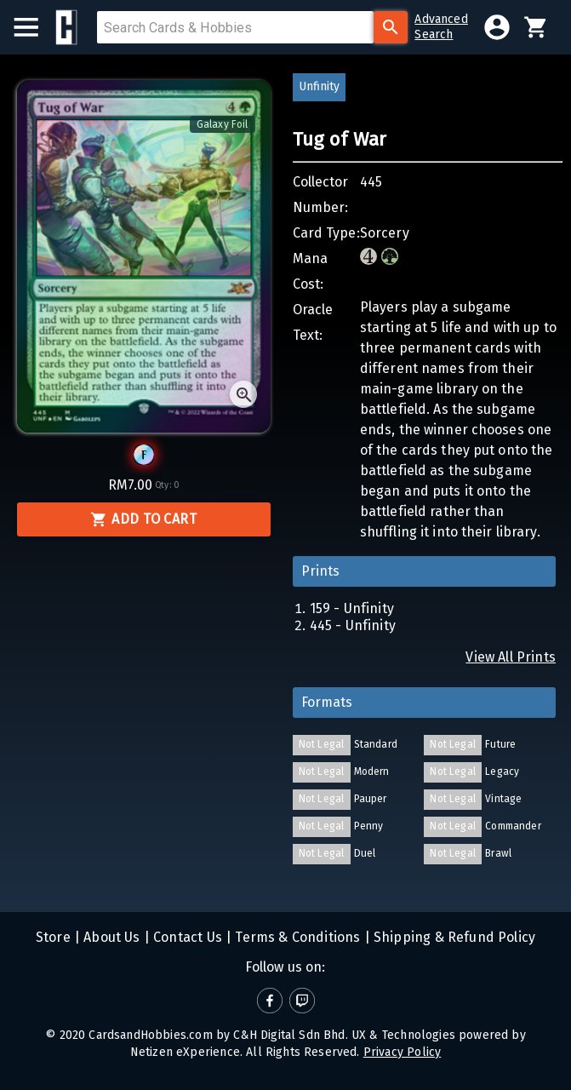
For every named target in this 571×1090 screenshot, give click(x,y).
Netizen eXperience (185, 1052)
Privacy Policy (402, 1052)
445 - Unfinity (353, 625)
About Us (110, 937)
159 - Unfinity (352, 608)
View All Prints (510, 657)
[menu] (34, 27)
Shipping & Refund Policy (452, 937)
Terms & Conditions (295, 937)
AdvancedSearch (440, 27)
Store (53, 937)
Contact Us (186, 937)
